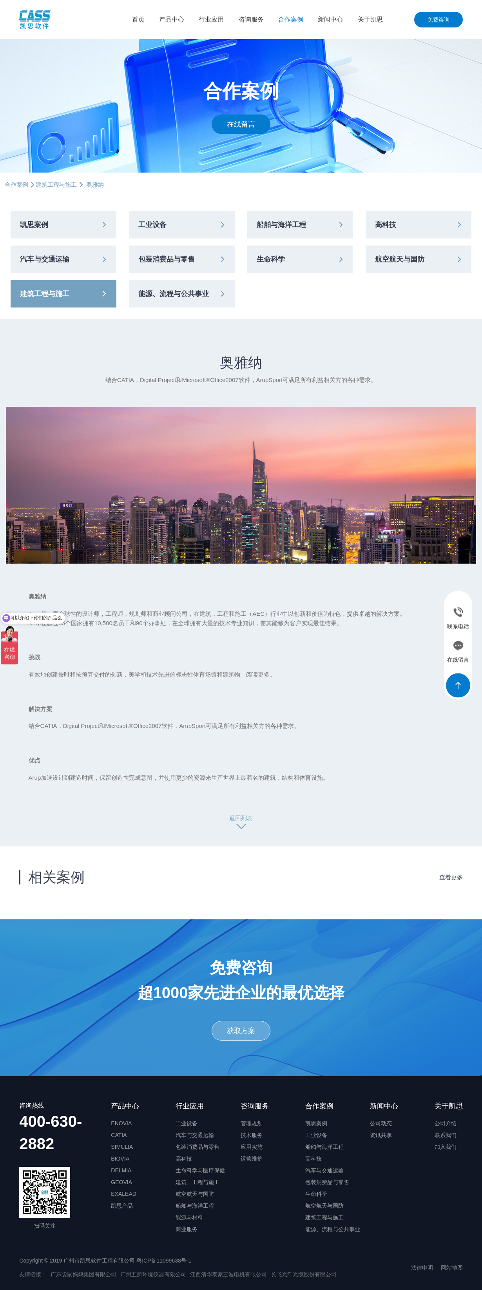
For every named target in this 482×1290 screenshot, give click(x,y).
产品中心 (171, 19)
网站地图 (452, 1268)
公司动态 (381, 1123)
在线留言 (241, 124)
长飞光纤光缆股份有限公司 (304, 1274)
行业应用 (211, 19)
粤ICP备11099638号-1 (163, 1260)
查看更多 (451, 877)
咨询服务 (251, 19)
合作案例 (290, 19)
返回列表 (241, 818)
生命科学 (271, 259)
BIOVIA (120, 1158)
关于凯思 (370, 19)
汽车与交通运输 (44, 259)
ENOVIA (121, 1123)
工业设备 (152, 225)
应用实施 (252, 1147)
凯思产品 (122, 1206)
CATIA (119, 1135)
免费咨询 (438, 19)
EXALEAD (123, 1194)
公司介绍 (446, 1123)
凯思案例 (34, 225)
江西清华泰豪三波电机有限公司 (228, 1274)
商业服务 (187, 1229)
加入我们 (446, 1147)
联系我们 (446, 1135)
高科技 (385, 225)
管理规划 (252, 1123)
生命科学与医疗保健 (200, 1170)
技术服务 (252, 1135)
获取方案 (241, 1031)
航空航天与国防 (399, 259)
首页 (138, 19)
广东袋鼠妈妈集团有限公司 (83, 1274)
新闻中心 (330, 19)
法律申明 (422, 1268)
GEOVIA (121, 1182)
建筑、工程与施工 (197, 1182)
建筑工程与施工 (56, 184)
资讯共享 (381, 1135)
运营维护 (252, 1158)
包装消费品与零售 (166, 259)
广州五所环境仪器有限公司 (153, 1274)
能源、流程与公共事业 (173, 294)
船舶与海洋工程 (281, 225)
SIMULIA (122, 1147)
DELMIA (121, 1170)
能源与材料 (189, 1217)
